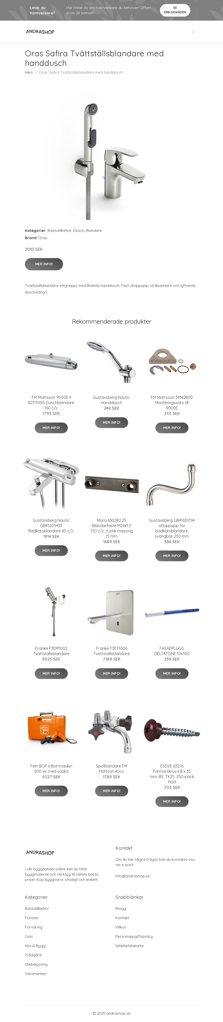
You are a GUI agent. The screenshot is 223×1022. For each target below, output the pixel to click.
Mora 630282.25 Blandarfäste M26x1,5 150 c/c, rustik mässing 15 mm (112, 528)
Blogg (120, 908)
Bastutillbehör (60, 230)
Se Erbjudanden (175, 10)
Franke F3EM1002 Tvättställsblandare (51, 651)
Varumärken (36, 973)
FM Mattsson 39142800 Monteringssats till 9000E (172, 402)
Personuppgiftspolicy (134, 936)
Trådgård (33, 955)
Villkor (120, 927)
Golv (29, 936)
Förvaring (33, 927)
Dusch (78, 230)
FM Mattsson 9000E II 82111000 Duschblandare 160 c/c (51, 402)
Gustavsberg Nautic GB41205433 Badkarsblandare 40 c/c (51, 525)
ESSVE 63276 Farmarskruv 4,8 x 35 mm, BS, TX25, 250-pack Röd (172, 773)
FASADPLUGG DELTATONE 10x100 (172, 651)
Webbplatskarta (129, 945)
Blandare (94, 230)
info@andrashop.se (132, 876)
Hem (29, 72)
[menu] (194, 31)
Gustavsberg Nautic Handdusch (111, 400)
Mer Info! (44, 264)
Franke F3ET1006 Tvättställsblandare (112, 651)
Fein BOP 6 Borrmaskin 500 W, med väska (51, 768)
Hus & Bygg (35, 945)
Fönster (31, 917)
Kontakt (122, 917)
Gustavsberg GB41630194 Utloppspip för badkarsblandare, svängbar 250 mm (172, 528)
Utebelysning (36, 964)
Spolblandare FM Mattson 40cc (111, 768)
